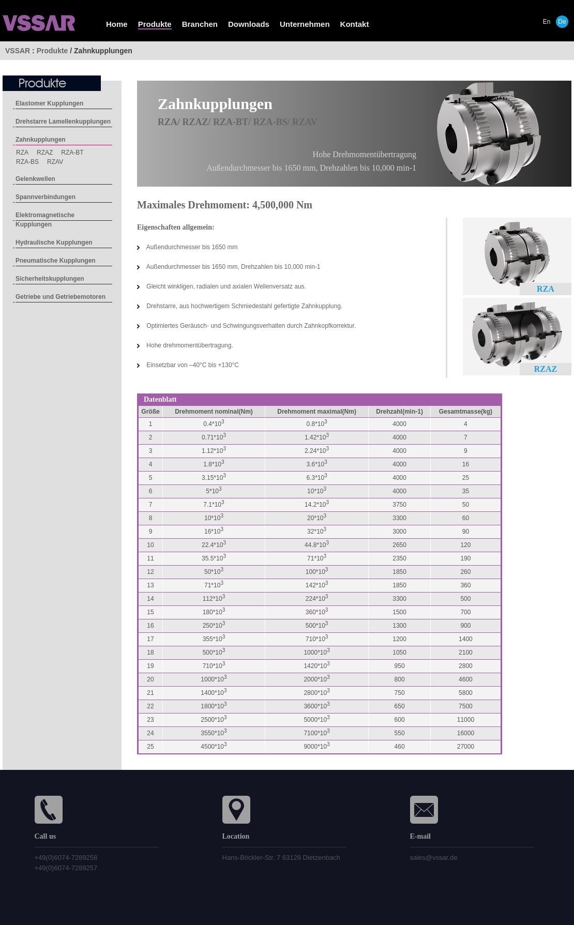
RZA (22, 152)
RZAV (55, 161)
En (547, 21)
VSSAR (17, 51)
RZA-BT (72, 152)
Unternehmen (305, 24)
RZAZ (45, 152)
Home (117, 24)
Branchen (200, 24)
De (562, 21)
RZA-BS (27, 161)
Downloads (248, 24)
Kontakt (354, 24)
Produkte (155, 24)
